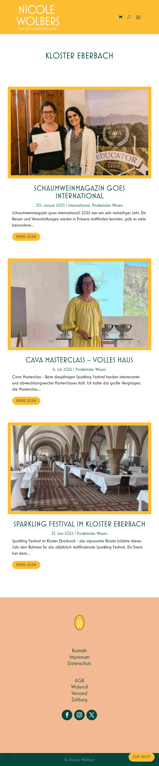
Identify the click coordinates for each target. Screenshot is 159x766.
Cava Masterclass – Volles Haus (79, 360)
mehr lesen (26, 237)
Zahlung (79, 699)
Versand (79, 693)
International (79, 205)
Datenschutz (79, 663)
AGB (79, 680)
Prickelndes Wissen (107, 205)
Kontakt (79, 650)
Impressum (79, 657)
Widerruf (79, 687)
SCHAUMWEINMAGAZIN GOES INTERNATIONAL (79, 192)
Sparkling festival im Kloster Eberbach (79, 524)
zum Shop (142, 757)
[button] (8, 758)
